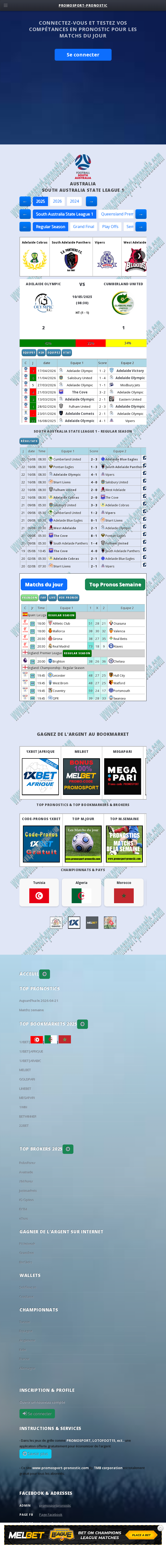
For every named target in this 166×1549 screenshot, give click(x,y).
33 (32, 623)
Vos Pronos (68, 597)
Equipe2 (54, 352)
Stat (67, 352)
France (24, 1359)
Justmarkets (28, 1191)
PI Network (27, 1244)
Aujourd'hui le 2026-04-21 (39, 1001)
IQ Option (26, 1200)
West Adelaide (135, 242)
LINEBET (25, 1089)
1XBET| (31, 1042)
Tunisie (24, 1322)
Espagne (26, 1331)
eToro (23, 1218)
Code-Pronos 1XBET (41, 819)
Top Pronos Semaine (115, 584)
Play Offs (110, 226)
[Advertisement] (83, 107)
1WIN (23, 1107)
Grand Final (83, 226)
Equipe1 (29, 352)
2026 (57, 201)
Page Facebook (50, 1514)
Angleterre (27, 1340)
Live (52, 597)
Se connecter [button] (83, 54)
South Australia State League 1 (64, 214)
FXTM (23, 1209)
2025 (40, 201)
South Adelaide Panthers (71, 242)
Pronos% (29, 597)
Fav (43, 597)
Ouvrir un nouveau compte (42, 1402)
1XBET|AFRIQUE (40, 751)
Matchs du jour (44, 584)
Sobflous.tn (28, 1287)
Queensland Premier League (127, 214)
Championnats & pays (83, 870)
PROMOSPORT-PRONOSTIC (83, 5)
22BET (24, 1126)
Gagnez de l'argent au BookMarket (83, 734)
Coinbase (26, 1297)
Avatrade (26, 1172)
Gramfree (26, 1253)
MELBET (81, 751)
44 (32, 675)
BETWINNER (28, 1116)
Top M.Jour (83, 819)
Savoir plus (37, 1454)
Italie (23, 1350)
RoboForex (27, 1163)
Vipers (100, 242)
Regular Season (50, 226)
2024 (74, 201)
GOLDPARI (27, 1079)
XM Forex (26, 1181)
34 (32, 661)
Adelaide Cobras (35, 242)
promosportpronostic (55, 1505)
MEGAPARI (122, 751)
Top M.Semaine (124, 819)
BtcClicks (26, 1262)
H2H (41, 352)
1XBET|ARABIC (30, 1061)
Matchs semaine (31, 1010)
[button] (44, 974)
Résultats (29, 441)
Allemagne (27, 1368)
